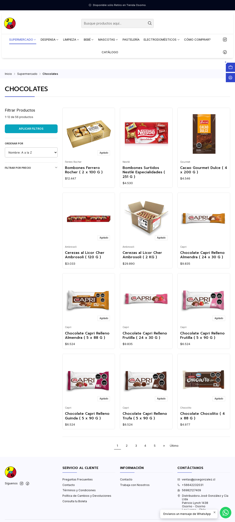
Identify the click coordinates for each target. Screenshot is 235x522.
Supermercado (27, 74)
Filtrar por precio (31, 167)
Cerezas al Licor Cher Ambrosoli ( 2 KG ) (142, 255)
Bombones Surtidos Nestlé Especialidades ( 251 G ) (144, 172)
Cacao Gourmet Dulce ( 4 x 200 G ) (203, 170)
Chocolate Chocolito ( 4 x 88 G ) (202, 416)
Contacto (68, 485)
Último (174, 445)
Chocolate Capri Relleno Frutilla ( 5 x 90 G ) (202, 335)
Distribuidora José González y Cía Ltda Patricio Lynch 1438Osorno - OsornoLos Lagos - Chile (202, 502)
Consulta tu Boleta (74, 501)
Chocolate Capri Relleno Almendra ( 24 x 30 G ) (202, 255)
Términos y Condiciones (79, 490)
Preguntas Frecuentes (77, 479)
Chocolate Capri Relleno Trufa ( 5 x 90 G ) (145, 416)
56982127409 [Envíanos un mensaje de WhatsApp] (189, 490)
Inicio (8, 74)
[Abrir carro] (230, 67)
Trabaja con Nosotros (135, 485)
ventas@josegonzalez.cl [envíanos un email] (196, 479)
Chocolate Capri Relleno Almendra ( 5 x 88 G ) (87, 335)
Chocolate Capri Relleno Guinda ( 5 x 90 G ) (87, 416)
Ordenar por (14, 143)
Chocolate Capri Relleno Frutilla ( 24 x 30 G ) (145, 335)
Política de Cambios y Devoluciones (86, 495)
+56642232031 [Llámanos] (190, 485)
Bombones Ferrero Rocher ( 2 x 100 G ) (84, 170)
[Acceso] (230, 77)
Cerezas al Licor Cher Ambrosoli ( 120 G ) (84, 255)
